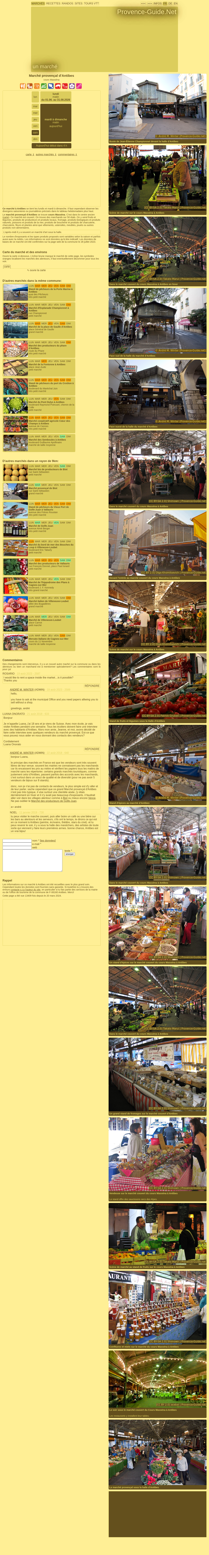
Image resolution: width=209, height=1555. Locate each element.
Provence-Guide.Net (146, 11)
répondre (92, 686)
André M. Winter (22, 689)
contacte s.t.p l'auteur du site (25, 889)
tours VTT (91, 3)
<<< (143, 3)
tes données (48, 840)
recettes (53, 3)
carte (5, 217)
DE (170, 3)
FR (165, 3)
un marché (45, 66)
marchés (38, 3)
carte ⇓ (30, 154)
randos (67, 3)
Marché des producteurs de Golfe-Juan (53, 801)
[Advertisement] (51, 183)
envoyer (70, 854)
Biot (65, 798)
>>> (149, 3)
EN (175, 3)
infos (158, 3)
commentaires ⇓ (67, 154)
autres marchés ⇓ (46, 154)
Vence (92, 798)
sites (78, 3)
